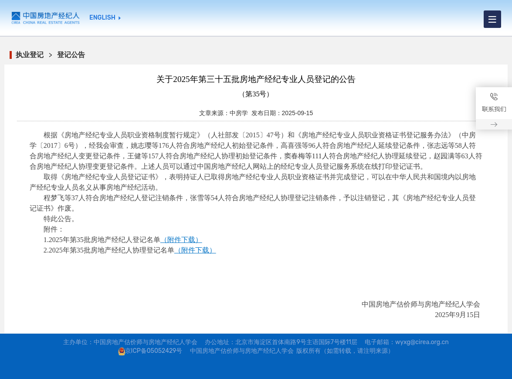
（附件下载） (181, 240)
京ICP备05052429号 (154, 351)
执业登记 (30, 55)
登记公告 (71, 55)
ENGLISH (102, 18)
